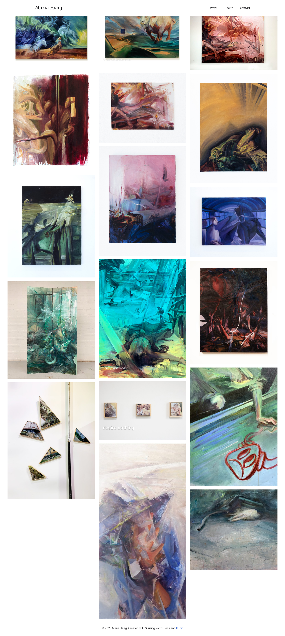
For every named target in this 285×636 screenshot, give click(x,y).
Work (213, 8)
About (229, 8)
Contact (245, 8)
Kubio (180, 628)
